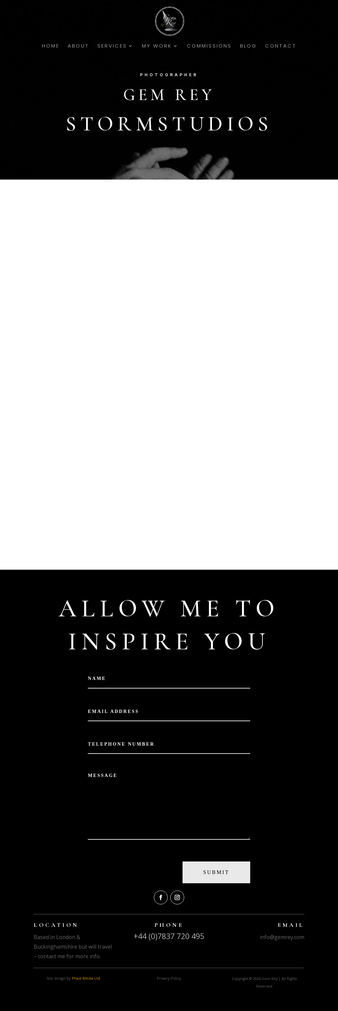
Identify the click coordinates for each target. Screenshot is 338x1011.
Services (112, 46)
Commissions (209, 46)
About (78, 46)
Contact (280, 46)
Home (50, 46)
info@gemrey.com (282, 937)
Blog (248, 46)
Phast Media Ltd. (86, 978)
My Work (157, 46)
